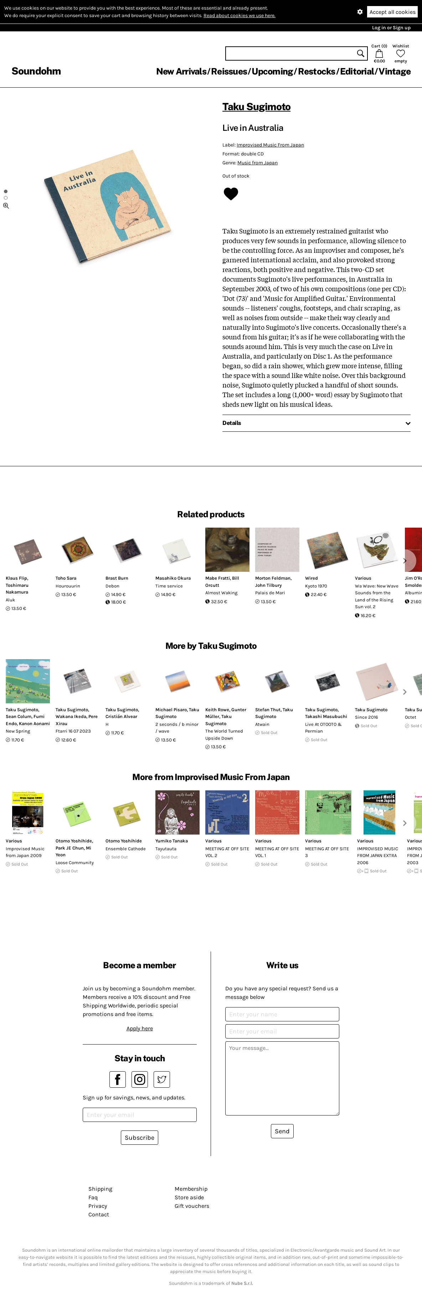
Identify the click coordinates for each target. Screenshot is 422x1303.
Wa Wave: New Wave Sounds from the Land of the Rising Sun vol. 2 (376, 596)
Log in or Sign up (391, 28)
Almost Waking (221, 592)
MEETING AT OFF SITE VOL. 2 (227, 852)
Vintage (395, 71)
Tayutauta (165, 848)
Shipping (100, 1188)
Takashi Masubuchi (326, 716)
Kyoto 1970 (316, 586)
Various (363, 578)
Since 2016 (366, 717)
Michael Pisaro (171, 709)
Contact (98, 1214)
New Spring (18, 731)
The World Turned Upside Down (224, 734)
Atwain (262, 724)
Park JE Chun (70, 848)
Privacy (97, 1205)
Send (282, 1131)
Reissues (229, 71)
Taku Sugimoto (256, 106)
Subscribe (139, 1138)
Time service (169, 586)
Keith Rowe (217, 709)
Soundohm (36, 71)
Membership (191, 1188)
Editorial (357, 71)
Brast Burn (117, 578)
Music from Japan (257, 163)
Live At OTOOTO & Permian (323, 728)
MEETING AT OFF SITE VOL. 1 (277, 852)
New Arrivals (181, 71)
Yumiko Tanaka (171, 840)
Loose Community (75, 862)
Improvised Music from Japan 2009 (25, 852)
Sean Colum (18, 716)
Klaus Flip (16, 578)
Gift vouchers (192, 1205)
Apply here (140, 1028)
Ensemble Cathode (126, 848)
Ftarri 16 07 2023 (73, 731)
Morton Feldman (272, 578)
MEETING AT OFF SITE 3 (327, 852)
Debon (112, 586)
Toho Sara (66, 578)
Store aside (189, 1197)
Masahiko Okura (173, 578)
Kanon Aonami (34, 723)
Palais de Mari (270, 592)
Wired (311, 578)
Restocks (316, 71)
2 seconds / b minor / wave (177, 728)
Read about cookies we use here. (240, 15)
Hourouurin (68, 586)
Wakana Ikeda (71, 716)
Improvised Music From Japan (270, 145)
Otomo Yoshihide (74, 840)
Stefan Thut (268, 709)
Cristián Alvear (121, 716)
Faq (93, 1197)
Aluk (10, 599)
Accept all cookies (393, 12)
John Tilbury (268, 585)
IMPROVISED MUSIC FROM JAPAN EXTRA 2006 (377, 855)
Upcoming (272, 71)
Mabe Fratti (217, 578)
